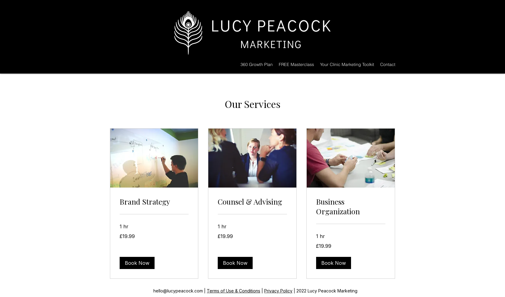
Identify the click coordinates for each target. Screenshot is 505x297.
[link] (154, 202)
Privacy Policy (278, 290)
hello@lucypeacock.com (178, 290)
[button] (137, 263)
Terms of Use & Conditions (233, 290)
